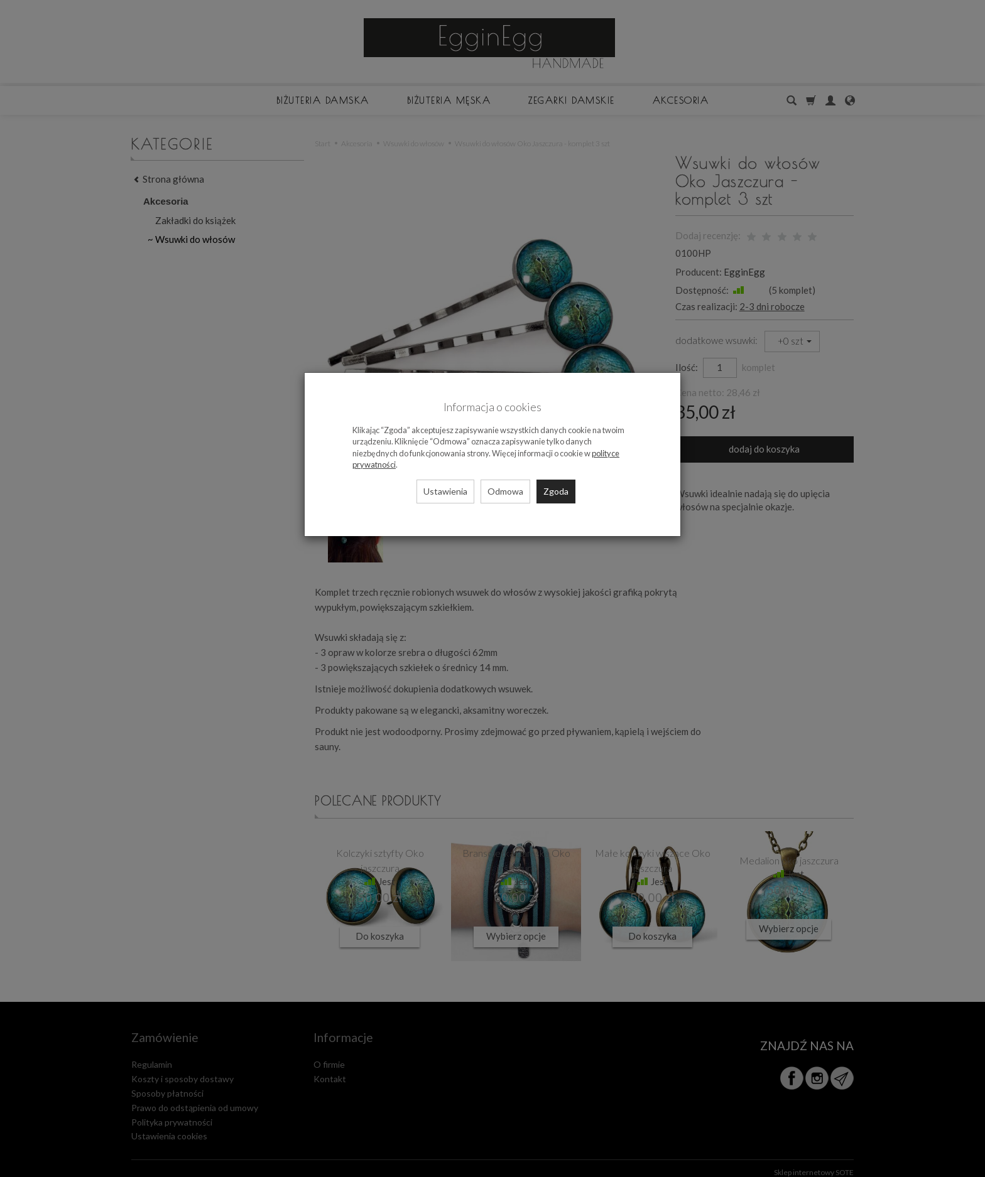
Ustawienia (445, 491)
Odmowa (505, 491)
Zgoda (556, 491)
